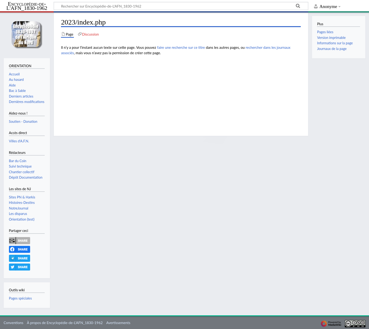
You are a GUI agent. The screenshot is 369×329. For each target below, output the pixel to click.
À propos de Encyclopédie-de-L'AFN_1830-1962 (65, 323)
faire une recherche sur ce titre (181, 47)
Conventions (13, 323)
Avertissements (118, 323)
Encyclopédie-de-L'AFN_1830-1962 (26, 6)
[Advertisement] (181, 92)
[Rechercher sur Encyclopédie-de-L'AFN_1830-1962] (181, 6)
